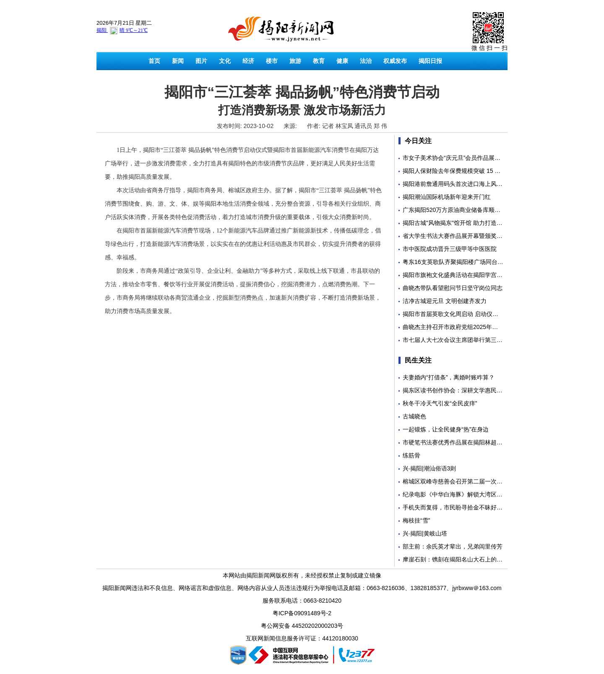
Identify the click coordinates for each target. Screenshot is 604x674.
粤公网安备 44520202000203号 (302, 625)
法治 (366, 60)
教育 (319, 60)
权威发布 (395, 60)
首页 (154, 60)
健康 (342, 60)
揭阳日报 (430, 60)
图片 (201, 60)
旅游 (295, 60)
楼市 (272, 60)
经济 (248, 60)
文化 (225, 60)
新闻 (178, 60)
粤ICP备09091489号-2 (302, 613)
